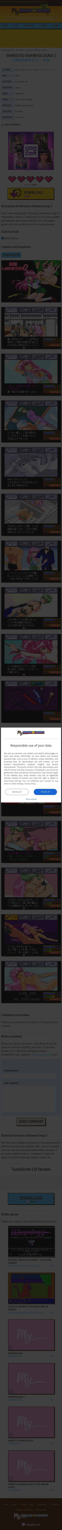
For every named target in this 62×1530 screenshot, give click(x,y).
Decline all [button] (17, 792)
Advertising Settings (12, 781)
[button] (31, 799)
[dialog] (31, 765)
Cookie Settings (17, 783)
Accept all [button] (45, 791)
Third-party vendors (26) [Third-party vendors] (27, 767)
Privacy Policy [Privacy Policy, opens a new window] (30, 783)
